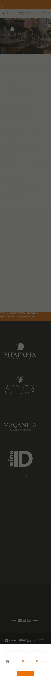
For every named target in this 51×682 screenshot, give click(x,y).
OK (25, 673)
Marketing (41, 662)
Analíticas (28, 662)
